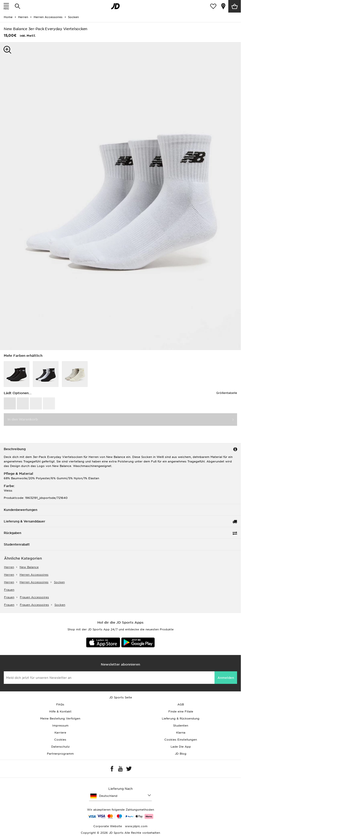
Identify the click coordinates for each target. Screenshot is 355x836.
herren (9, 567)
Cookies (60, 739)
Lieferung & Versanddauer (24, 521)
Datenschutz (60, 746)
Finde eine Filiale (180, 711)
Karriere (60, 732)
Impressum (60, 725)
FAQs (60, 704)
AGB (180, 704)
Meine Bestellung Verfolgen (60, 718)
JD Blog (180, 753)
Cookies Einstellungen (180, 739)
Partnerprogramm (60, 753)
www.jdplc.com (136, 826)
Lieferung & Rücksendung (180, 718)
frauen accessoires (34, 597)
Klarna (180, 732)
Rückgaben (12, 533)
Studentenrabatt (17, 544)
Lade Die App (181, 746)
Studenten (180, 725)
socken (59, 582)
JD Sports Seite (120, 697)
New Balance (29, 567)
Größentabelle (226, 393)
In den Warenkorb (23, 419)
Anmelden (226, 678)
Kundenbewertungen (20, 510)
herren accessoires (34, 574)
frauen (9, 589)
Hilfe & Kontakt (60, 711)
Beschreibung (15, 449)
